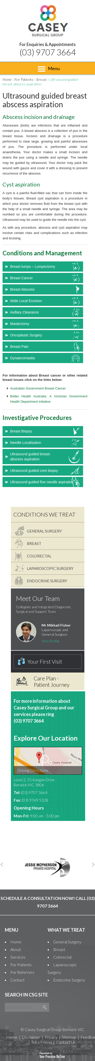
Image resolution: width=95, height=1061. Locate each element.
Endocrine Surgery (47, 581)
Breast (41, 79)
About (15, 949)
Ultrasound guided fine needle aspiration (42, 482)
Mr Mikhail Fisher (56, 625)
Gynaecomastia (22, 358)
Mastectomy (19, 324)
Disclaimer (31, 1037)
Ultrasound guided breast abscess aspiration (30, 456)
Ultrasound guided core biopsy (34, 471)
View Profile (51, 641)
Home (7, 79)
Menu (49, 69)
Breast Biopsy (21, 431)
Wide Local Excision (26, 301)
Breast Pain (19, 347)
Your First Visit (44, 661)
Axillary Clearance (24, 312)
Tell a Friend (41, 1042)
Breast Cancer (21, 278)
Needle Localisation (25, 443)
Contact (17, 979)
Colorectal (39, 556)
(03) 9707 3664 (48, 52)
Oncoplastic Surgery (26, 335)
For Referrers (22, 972)
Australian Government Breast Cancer (38, 388)
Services (17, 957)
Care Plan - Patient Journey (51, 681)
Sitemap (69, 1037)
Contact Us (65, 1042)
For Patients (24, 79)
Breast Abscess (22, 289)
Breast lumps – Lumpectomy (32, 266)
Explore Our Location (46, 738)
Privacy (51, 1037)
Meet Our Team (38, 598)
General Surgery (44, 531)
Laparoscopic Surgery (50, 568)
